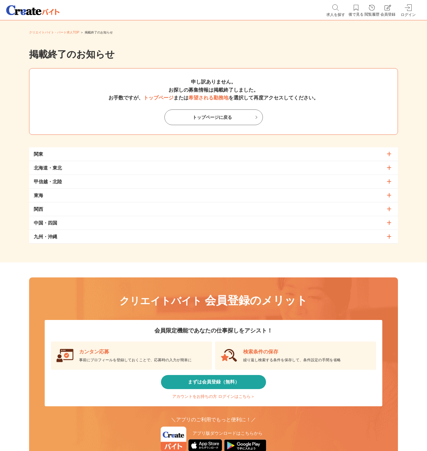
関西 (38, 209)
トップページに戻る (212, 117)
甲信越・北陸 (48, 181)
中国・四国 (45, 223)
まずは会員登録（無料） (213, 384)
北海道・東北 (48, 167)
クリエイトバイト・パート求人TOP (54, 32)
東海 (38, 195)
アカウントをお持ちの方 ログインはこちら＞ (213, 403)
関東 (38, 154)
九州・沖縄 (45, 236)
